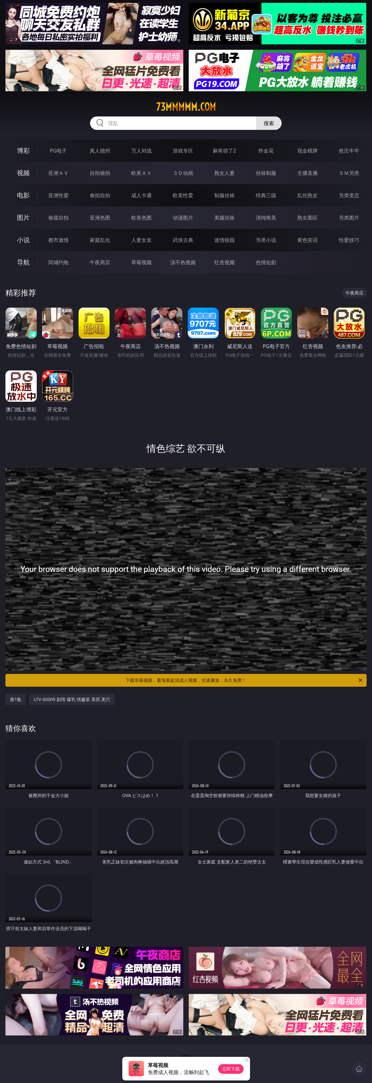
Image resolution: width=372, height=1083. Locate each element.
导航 (23, 262)
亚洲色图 (100, 217)
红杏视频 (224, 262)
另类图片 (349, 217)
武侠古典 (183, 239)
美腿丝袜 (224, 217)
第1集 (15, 699)
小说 (23, 239)
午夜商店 (100, 262)
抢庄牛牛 (349, 150)
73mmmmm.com (186, 107)
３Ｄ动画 (183, 172)
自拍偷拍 (100, 172)
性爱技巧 (349, 239)
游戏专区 (183, 150)
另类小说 (266, 239)
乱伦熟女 (307, 195)
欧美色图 (141, 217)
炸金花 (266, 150)
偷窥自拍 (58, 217)
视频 (23, 172)
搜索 (269, 123)
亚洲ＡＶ (58, 172)
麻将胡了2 (224, 150)
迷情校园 (224, 239)
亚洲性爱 (58, 195)
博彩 (23, 150)
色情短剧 (266, 262)
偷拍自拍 (100, 195)
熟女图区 (307, 217)
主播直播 (307, 172)
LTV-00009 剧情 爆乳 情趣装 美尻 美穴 (72, 699)
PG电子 (58, 150)
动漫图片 (183, 217)
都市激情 (58, 239)
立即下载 (231, 1069)
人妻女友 (141, 239)
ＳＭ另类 (349, 172)
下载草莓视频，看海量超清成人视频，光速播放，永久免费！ (244, 680)
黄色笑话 (307, 239)
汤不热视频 (183, 262)
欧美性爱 (183, 195)
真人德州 (100, 150)
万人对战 (141, 150)
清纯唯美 (266, 217)
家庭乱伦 (100, 239)
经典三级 (266, 195)
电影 (23, 195)
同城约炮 (58, 262)
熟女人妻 (224, 172)
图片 (23, 217)
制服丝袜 (224, 195)
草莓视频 (141, 262)
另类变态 (349, 195)
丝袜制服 (266, 172)
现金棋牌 (307, 150)
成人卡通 (141, 195)
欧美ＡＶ (141, 172)
